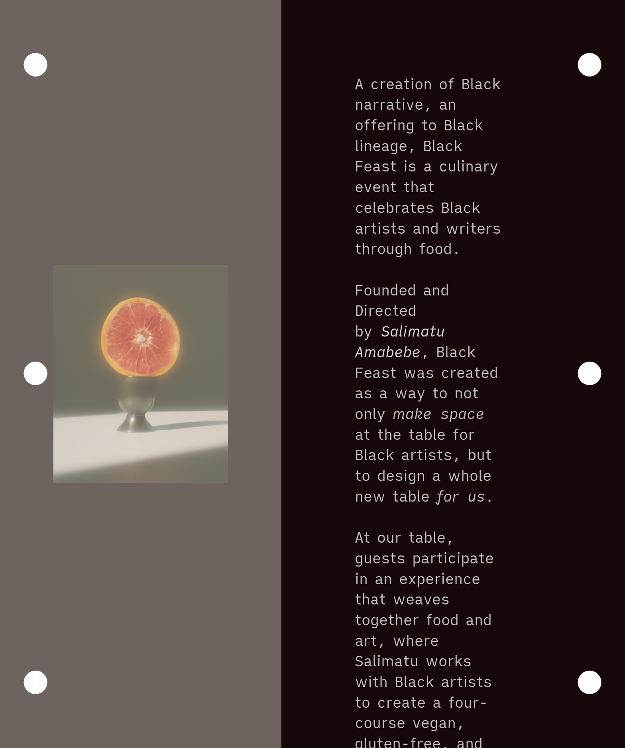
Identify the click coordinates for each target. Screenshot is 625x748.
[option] (140, 374)
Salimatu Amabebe (400, 341)
